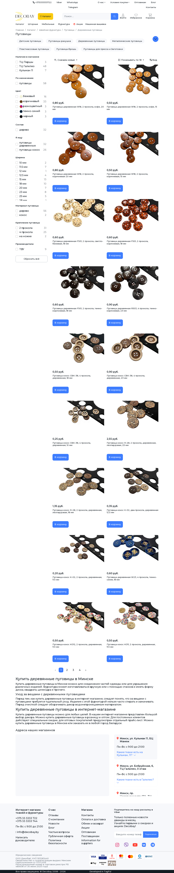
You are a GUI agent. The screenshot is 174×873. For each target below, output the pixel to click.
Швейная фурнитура (50, 30)
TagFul (107, 871)
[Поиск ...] (86, 16)
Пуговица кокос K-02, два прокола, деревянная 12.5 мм (132, 511)
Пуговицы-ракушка (59, 41)
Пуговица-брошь (66, 49)
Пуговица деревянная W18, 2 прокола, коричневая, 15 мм (127, 175)
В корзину (61, 121)
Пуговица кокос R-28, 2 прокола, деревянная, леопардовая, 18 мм (77, 511)
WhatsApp (72, 2)
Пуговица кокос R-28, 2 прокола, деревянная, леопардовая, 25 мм (131, 444)
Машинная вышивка (95, 24)
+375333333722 (42, 2)
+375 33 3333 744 (26, 821)
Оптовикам (140, 2)
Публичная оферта (60, 836)
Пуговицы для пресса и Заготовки (103, 49)
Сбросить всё (31, 258)
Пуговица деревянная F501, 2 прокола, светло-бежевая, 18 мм (78, 242)
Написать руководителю (25, 839)
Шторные (33, 24)
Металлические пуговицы (127, 41)
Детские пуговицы (30, 41)
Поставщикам (90, 836)
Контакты (151, 7)
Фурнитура (64, 24)
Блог (153, 2)
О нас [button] (101, 2)
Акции (78, 24)
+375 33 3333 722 (26, 818)
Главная (20, 30)
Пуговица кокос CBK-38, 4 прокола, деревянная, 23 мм (126, 376)
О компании (56, 819)
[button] (130, 754)
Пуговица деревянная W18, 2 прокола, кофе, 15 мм (132, 107)
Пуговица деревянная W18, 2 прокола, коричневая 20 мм (73, 175)
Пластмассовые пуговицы (34, 49)
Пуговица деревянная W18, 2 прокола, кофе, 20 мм (78, 107)
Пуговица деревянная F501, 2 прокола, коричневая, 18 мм (127, 242)
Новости (53, 823)
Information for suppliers (90, 842)
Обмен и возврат (92, 823)
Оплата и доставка (93, 819)
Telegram (73, 7)
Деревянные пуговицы (91, 41)
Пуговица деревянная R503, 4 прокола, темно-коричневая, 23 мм (132, 309)
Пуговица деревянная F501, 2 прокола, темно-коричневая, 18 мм (77, 309)
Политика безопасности (57, 842)
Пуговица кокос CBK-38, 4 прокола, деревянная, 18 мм (72, 376)
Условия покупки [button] (119, 2)
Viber (59, 2)
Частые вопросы (59, 832)
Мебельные (48, 24)
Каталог (20, 24)
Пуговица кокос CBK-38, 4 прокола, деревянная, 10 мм (72, 444)
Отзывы (53, 815)
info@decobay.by (27, 832)
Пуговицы (69, 30)
